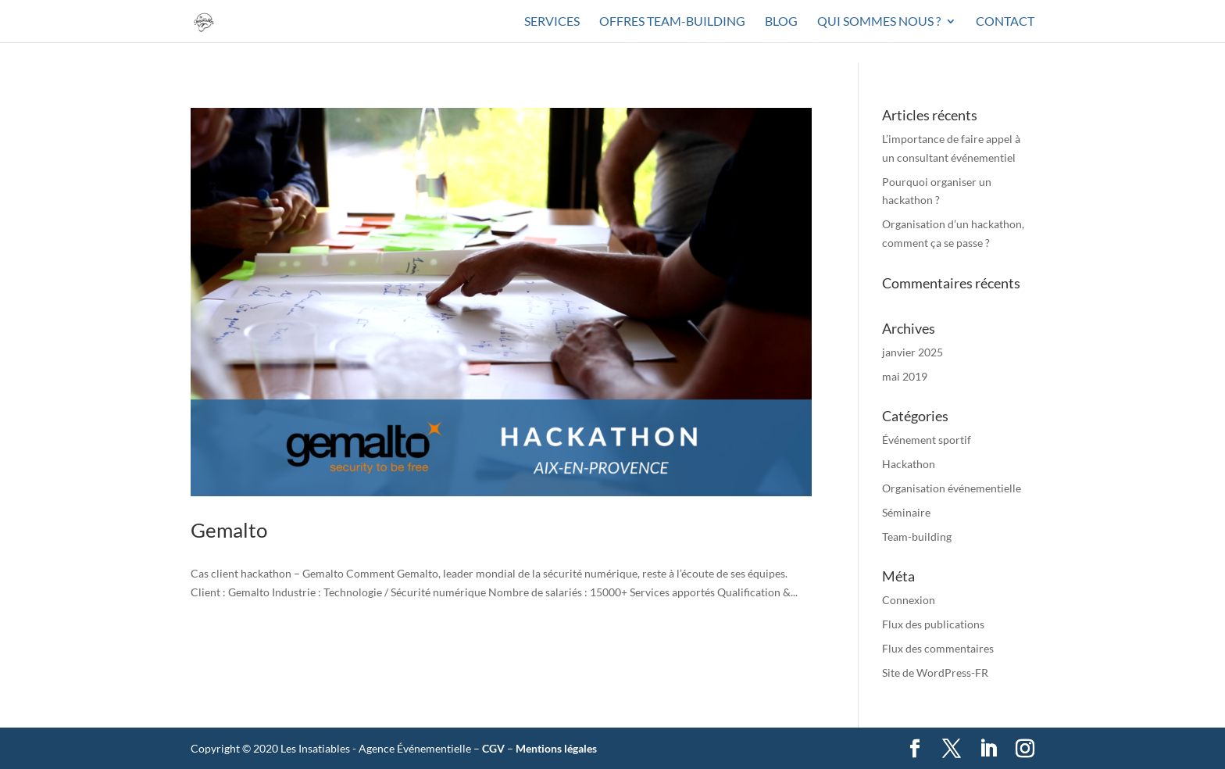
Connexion (908, 599)
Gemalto (229, 529)
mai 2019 (904, 376)
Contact (1005, 22)
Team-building (917, 536)
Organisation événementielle (951, 488)
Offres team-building (672, 22)
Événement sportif (926, 439)
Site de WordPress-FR (935, 672)
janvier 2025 (912, 352)
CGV (493, 748)
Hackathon (908, 463)
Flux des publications (933, 624)
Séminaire (906, 512)
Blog (781, 22)
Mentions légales (556, 748)
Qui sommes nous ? (879, 22)
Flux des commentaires (938, 648)
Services (552, 22)
